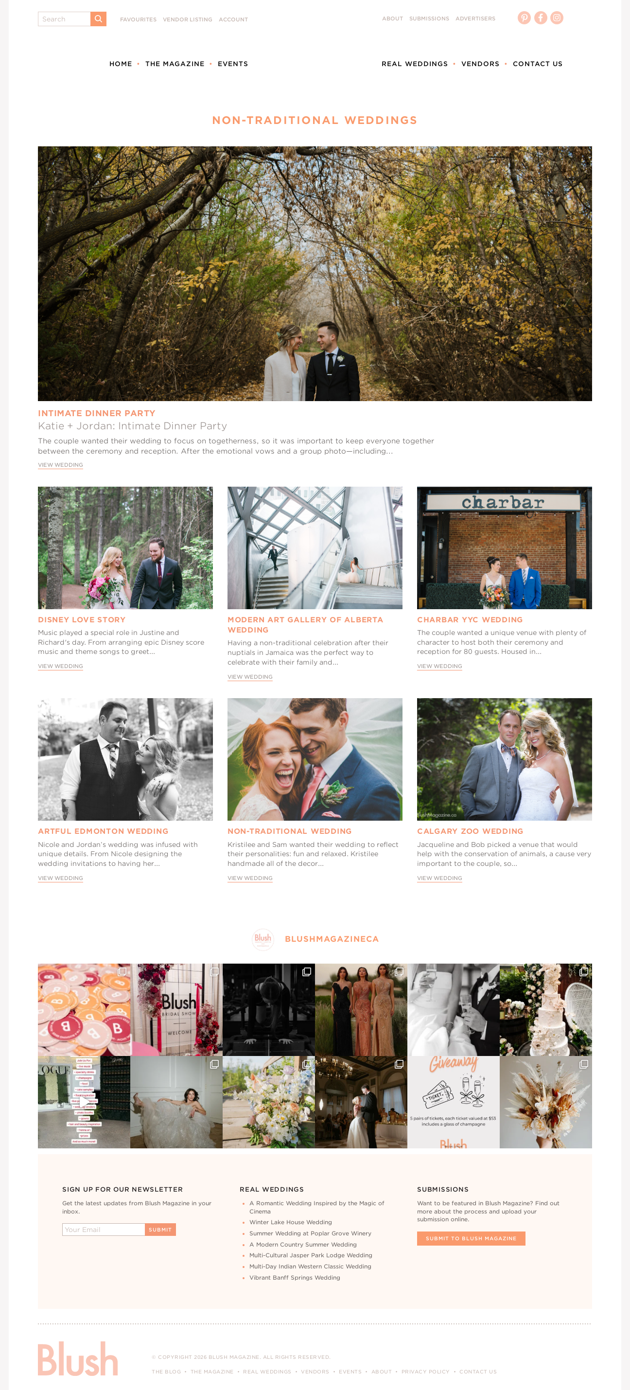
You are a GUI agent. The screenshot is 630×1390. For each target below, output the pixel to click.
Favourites (138, 20)
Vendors (480, 64)
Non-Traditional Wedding (290, 831)
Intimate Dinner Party (97, 413)
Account (233, 20)
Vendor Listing (187, 20)
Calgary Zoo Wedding (470, 831)
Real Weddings (415, 64)
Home (120, 64)
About (392, 19)
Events (233, 64)
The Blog (166, 1371)
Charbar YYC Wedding (470, 620)
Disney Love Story (82, 620)
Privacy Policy (426, 1371)
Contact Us (538, 64)
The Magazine (175, 64)
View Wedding (60, 465)
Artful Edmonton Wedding (103, 831)
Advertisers (475, 19)
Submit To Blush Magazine (471, 1238)
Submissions (429, 19)
